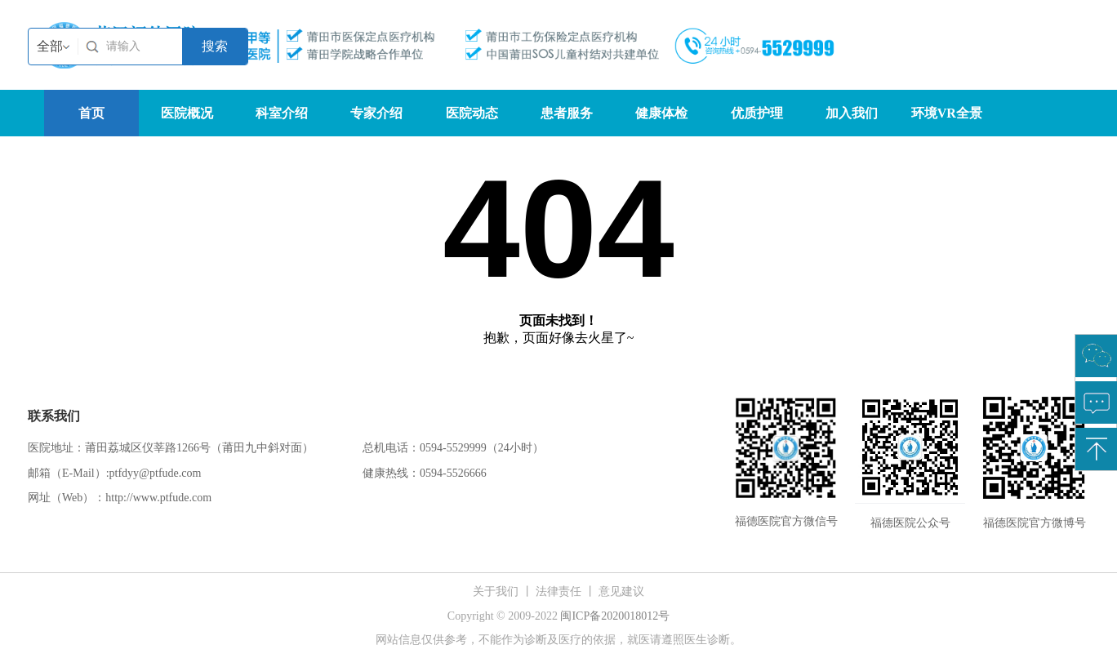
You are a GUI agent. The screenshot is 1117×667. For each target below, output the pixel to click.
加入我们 (852, 113)
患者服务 (567, 113)
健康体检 (661, 113)
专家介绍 (376, 113)
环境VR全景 (946, 113)
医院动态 (472, 113)
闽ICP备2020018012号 (615, 616)
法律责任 (558, 591)
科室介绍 (282, 113)
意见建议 (621, 591)
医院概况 (187, 113)
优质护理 (757, 113)
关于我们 (495, 591)
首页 (91, 113)
